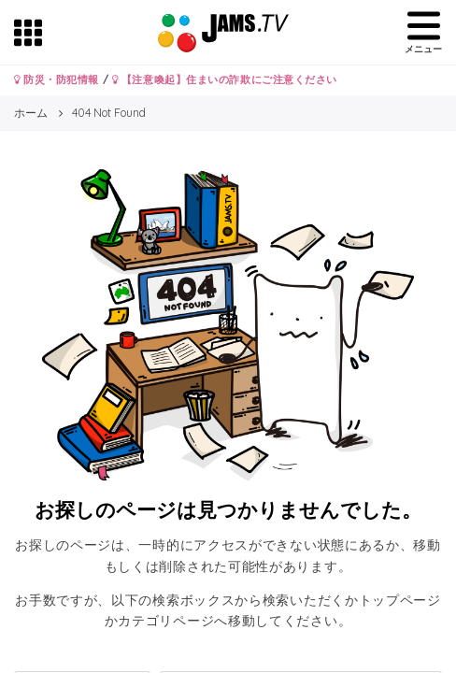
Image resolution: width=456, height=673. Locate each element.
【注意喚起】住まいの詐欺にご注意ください (224, 79)
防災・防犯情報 (56, 79)
